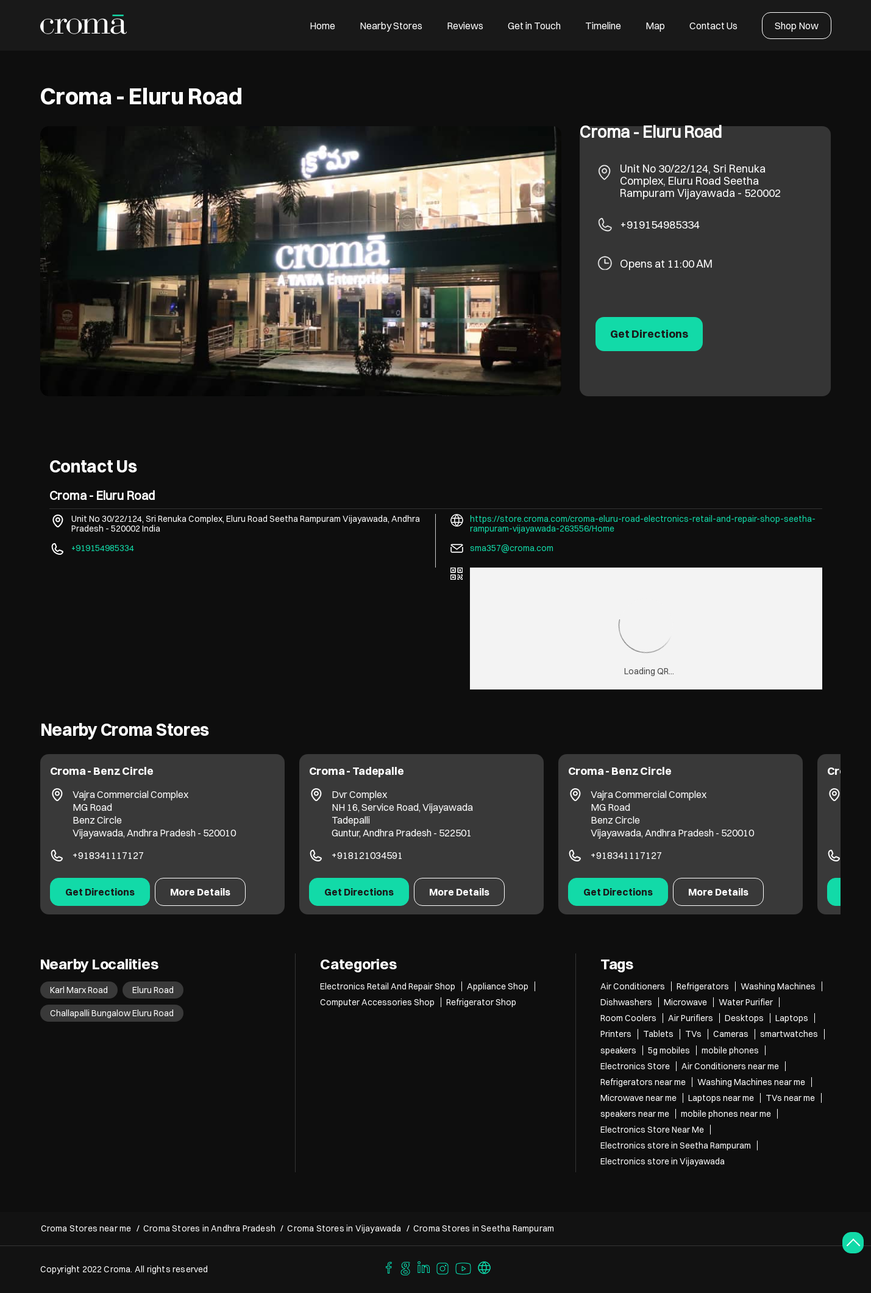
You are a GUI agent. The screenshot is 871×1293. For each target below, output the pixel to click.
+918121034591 (367, 855)
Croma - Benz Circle (102, 771)
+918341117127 (108, 855)
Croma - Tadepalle (356, 771)
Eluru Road (153, 990)
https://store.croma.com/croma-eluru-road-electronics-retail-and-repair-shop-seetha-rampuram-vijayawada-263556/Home (643, 523)
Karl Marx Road (79, 990)
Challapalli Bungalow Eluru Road (112, 1013)
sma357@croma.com (511, 548)
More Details (200, 892)
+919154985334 (660, 225)
